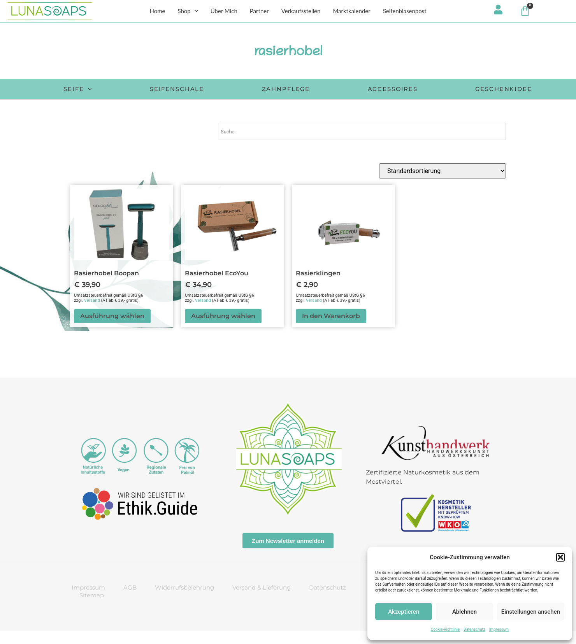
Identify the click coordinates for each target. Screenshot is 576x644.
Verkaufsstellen (301, 12)
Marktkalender (351, 12)
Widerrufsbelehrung (184, 600)
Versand (92, 313)
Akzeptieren (403, 611)
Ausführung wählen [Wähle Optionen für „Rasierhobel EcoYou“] (223, 329)
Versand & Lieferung (261, 600)
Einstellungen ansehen (530, 611)
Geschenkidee (305, 102)
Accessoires (457, 90)
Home (157, 12)
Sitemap (91, 608)
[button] (560, 557)
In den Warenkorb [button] (331, 329)
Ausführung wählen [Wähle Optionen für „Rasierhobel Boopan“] (112, 329)
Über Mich (224, 12)
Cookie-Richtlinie (445, 629)
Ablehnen (464, 611)
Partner (259, 12)
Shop (187, 12)
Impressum (499, 629)
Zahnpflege (340, 90)
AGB (130, 600)
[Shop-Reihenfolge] (442, 184)
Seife (113, 91)
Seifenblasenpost (405, 12)
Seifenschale (222, 90)
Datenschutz (474, 629)
